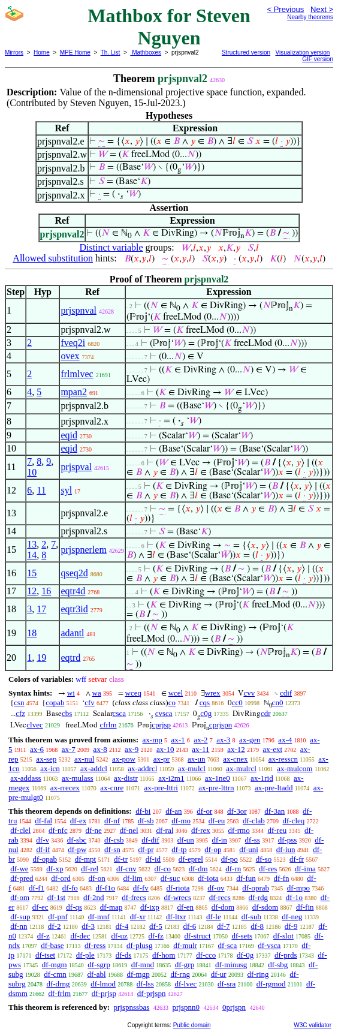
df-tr (121, 859)
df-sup (20, 916)
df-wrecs (177, 897)
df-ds (124, 954)
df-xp (54, 868)
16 (46, 591)
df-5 (155, 926)
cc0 (237, 702)
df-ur (219, 974)
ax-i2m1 (171, 778)
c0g (206, 713)
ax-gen (249, 739)
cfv (89, 702)
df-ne (93, 830)
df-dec (80, 935)
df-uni (248, 849)
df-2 (54, 926)
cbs (67, 713)
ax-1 (178, 739)
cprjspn (220, 724)
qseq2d (74, 573)
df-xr (138, 916)
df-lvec (185, 983)
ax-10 (165, 749)
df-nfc (58, 830)
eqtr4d (73, 591)
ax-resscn (283, 758)
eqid (69, 435)
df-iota (208, 878)
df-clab (254, 820)
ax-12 (236, 749)
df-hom (163, 954)
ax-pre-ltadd (274, 787)
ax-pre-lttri (161, 787)
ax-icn (49, 768)
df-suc (170, 878)
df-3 (88, 926)
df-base (52, 945)
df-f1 (36, 887)
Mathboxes (145, 52)
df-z (43, 935)
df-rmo (239, 830)
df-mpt (85, 859)
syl (66, 490)
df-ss (252, 839)
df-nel (129, 830)
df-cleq (294, 820)
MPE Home (75, 52)
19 (41, 657)
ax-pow (123, 758)
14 (32, 555)
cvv (249, 692)
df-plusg (139, 945)
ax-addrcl (142, 768)
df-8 (257, 926)
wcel (175, 692)
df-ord (61, 878)
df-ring (257, 974)
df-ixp (149, 906)
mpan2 (74, 392)
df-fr (296, 859)
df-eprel (191, 859)
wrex (213, 692)
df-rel (89, 868)
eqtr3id (74, 609)
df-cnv (126, 868)
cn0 (277, 702)
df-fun (246, 878)
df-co (163, 868)
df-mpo (298, 887)
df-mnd (142, 964)
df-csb (114, 839)
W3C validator (312, 1025)
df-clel (20, 830)
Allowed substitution (53, 258)
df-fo (70, 887)
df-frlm (60, 993)
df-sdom (265, 906)
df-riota (178, 887)
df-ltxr (176, 916)
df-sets (241, 935)
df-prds (285, 954)
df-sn (112, 849)
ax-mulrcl (241, 768)
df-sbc (77, 839)
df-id (153, 859)
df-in (219, 839)
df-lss (145, 983)
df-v (42, 839)
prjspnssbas (131, 1007)
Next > (321, 9)
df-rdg (258, 897)
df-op (212, 849)
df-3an (274, 811)
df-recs (220, 897)
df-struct (198, 935)
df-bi (142, 811)
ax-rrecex (65, 787)
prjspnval (78, 310)
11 (41, 490)
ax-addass (25, 778)
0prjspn (234, 1007)
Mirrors (14, 52)
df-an (173, 811)
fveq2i (73, 343)
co (172, 702)
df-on (97, 878)
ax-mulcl (192, 768)
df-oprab (255, 887)
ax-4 (285, 739)
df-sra (227, 983)
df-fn (281, 878)
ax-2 (200, 739)
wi (71, 692)
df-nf (112, 820)
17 (41, 609)
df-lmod (103, 983)
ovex (70, 356)
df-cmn (55, 974)
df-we (19, 868)
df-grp (185, 964)
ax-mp (152, 739)
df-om (19, 897)
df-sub (251, 916)
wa (96, 692)
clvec (34, 724)
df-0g (245, 954)
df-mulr (185, 945)
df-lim (133, 878)
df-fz (156, 935)
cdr (266, 713)
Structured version (246, 52)
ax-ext (272, 749)
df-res (268, 868)
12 (32, 591)
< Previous (285, 9)
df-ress (94, 945)
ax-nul (84, 758)
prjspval (76, 467)
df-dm (198, 868)
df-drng (58, 983)
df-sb (146, 820)
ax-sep (46, 758)
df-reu (276, 830)
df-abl (96, 974)
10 (32, 472)
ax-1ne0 (217, 778)
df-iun (285, 849)
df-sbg (278, 964)
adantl (72, 633)
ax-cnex (235, 758)
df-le (213, 916)
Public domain (192, 1025)
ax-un (197, 758)
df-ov (215, 887)
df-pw (77, 849)
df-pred (21, 878)
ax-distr (126, 778)
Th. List (110, 52)
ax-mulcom (294, 768)
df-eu (217, 820)
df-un (185, 839)
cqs (205, 702)
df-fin (305, 906)
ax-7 (69, 749)
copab (55, 702)
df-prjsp (104, 993)
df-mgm (54, 964)
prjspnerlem (83, 549)
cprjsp (161, 724)
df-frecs (134, 897)
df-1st (56, 897)
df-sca (227, 945)
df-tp (178, 849)
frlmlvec (77, 374)
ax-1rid (262, 778)
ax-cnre (111, 787)
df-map (111, 906)
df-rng (180, 974)
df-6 (190, 926)
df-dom (223, 906)
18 (32, 633)
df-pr (146, 849)
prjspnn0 (186, 1007)
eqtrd (70, 657)
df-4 (122, 926)
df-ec (40, 906)
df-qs (74, 906)
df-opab (45, 859)
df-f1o (106, 887)
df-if (43, 849)
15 (32, 573)
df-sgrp (98, 964)
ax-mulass (77, 778)
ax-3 (223, 739)
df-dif (150, 839)
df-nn (18, 926)
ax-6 (37, 749)
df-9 (291, 926)
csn (19, 702)
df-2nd (93, 897)
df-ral (164, 830)
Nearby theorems (310, 17)
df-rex (200, 830)
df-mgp (137, 974)
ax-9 (131, 749)
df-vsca (269, 945)
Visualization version (302, 52)
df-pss (287, 839)
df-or (204, 811)
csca (119, 713)
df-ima (305, 868)
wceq (133, 692)
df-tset (45, 954)
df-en (185, 906)
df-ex (78, 820)
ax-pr (161, 758)
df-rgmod (271, 983)
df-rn (233, 868)
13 (32, 544)
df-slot (283, 935)
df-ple (85, 954)
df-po (229, 859)
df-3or (237, 811)
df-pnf (58, 916)
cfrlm (107, 724)
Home (42, 52)
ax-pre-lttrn (216, 787)
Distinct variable (111, 247)
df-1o (294, 897)
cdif (286, 692)
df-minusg (231, 964)
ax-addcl (93, 768)
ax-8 (100, 749)
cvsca (164, 713)
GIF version (317, 59)
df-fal (43, 820)
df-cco (206, 954)
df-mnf (99, 916)
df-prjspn (151, 993)
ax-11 (200, 749)
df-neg (292, 916)
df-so (264, 859)
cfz (20, 713)
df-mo (181, 820)
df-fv (141, 887)
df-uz (119, 935)
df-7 (223, 926)
